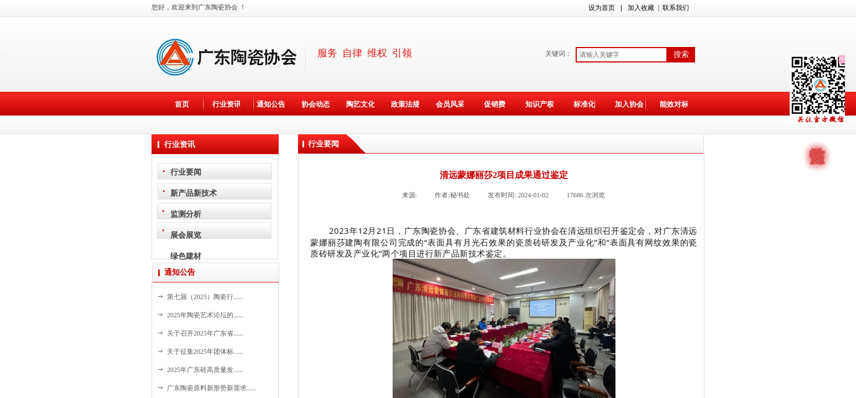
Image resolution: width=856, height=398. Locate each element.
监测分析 (185, 214)
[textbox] (621, 54)
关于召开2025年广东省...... (205, 333)
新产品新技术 (193, 192)
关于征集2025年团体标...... (205, 351)
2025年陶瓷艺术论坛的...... (205, 315)
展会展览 (185, 235)
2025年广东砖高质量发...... (205, 370)
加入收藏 (641, 8)
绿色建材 (185, 256)
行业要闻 (185, 171)
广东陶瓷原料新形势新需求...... (212, 388)
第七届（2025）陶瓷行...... (205, 297)
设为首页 (601, 8)
